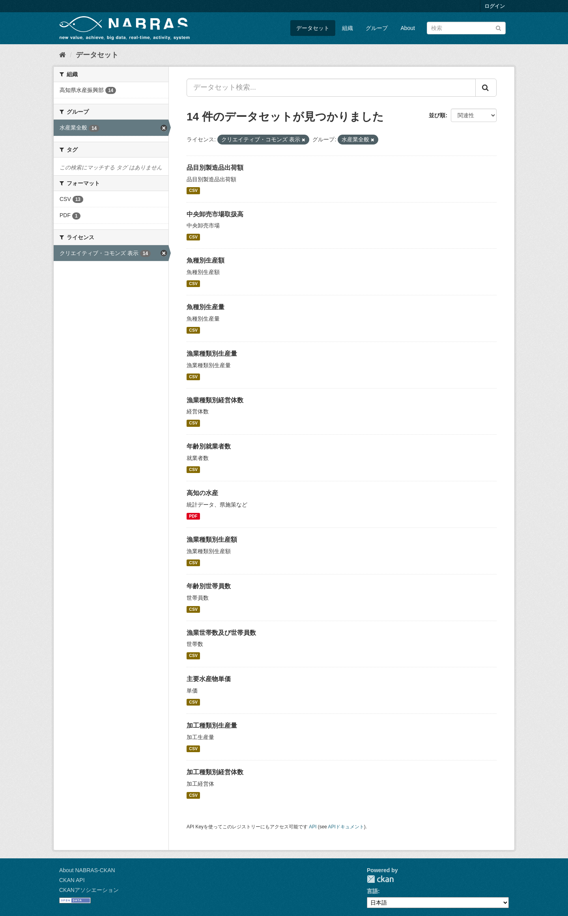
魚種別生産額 (205, 260)
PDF (193, 516)
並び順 (437, 115)
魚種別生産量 (205, 307)
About (407, 28)
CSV (193, 190)
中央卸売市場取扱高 (215, 214)
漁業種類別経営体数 (215, 400)
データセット (312, 28)
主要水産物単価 (209, 679)
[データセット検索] (466, 28)
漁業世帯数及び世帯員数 (221, 632)
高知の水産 (202, 493)
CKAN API (72, 880)
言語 (372, 891)
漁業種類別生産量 (212, 353)
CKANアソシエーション (89, 890)
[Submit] (498, 27)
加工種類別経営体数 (215, 772)
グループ (377, 28)
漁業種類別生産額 (212, 539)
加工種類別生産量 (212, 725)
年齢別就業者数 (209, 446)
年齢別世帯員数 (209, 586)
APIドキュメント (346, 827)
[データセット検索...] (331, 88)
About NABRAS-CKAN (87, 870)
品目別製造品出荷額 (215, 167)
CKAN (380, 879)
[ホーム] (62, 55)
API (312, 827)
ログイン (494, 6)
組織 (347, 28)
